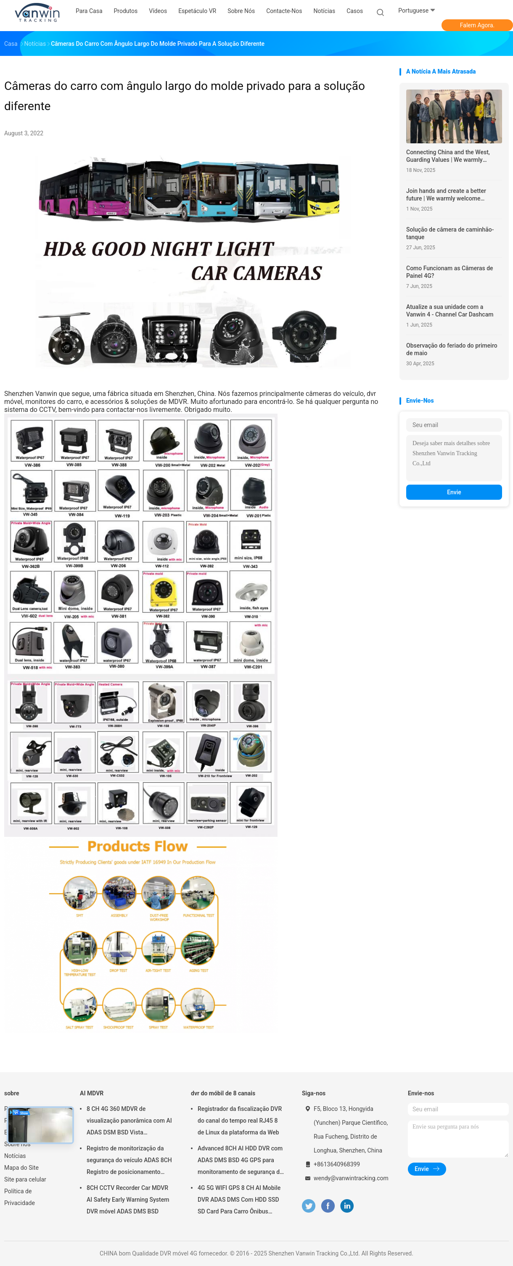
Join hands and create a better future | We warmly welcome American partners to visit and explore (446, 194)
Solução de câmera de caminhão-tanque (450, 233)
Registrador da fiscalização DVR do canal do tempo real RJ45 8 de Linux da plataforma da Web (240, 1120)
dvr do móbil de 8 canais (223, 1093)
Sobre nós (17, 1144)
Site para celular (25, 1179)
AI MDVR (91, 1093)
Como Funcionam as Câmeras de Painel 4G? (449, 272)
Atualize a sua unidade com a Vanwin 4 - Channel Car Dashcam (449, 310)
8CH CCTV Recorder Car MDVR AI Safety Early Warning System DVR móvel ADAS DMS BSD (128, 1199)
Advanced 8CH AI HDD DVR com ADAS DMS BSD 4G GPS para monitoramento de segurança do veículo (240, 1161)
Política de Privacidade (19, 1197)
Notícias (15, 1156)
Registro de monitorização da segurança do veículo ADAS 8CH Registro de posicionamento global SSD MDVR (129, 1161)
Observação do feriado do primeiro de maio (451, 349)
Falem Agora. (477, 25)
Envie (454, 492)
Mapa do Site (21, 1167)
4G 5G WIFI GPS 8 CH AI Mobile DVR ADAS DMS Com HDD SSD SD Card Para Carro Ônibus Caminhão (239, 1200)
